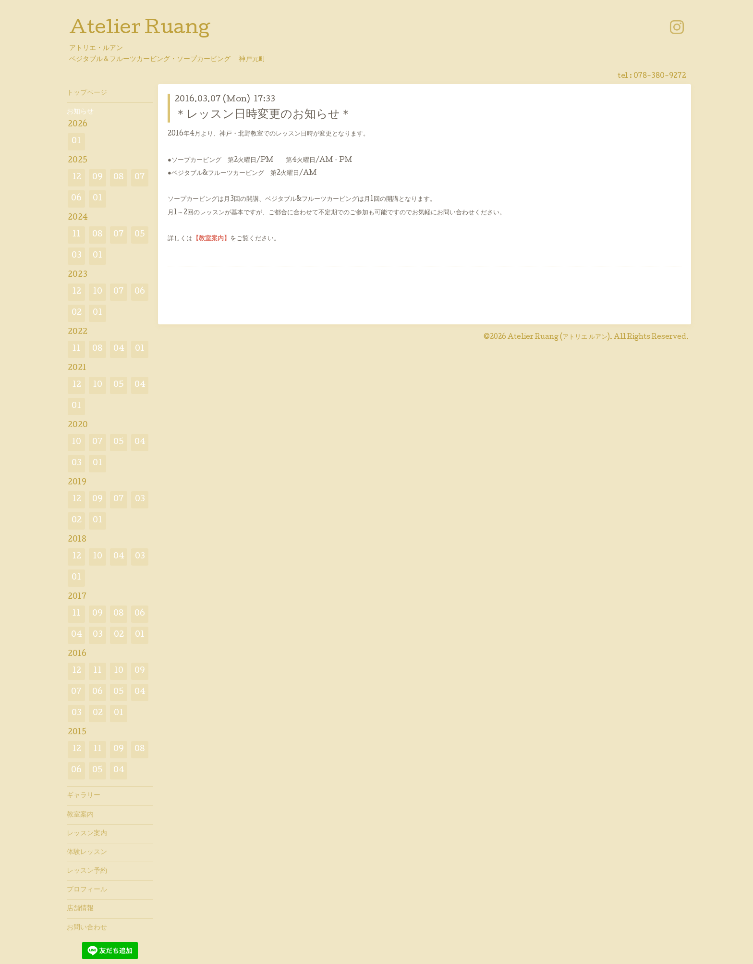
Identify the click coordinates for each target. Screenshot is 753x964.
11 (76, 235)
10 (97, 292)
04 (118, 349)
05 (139, 235)
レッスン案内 (87, 834)
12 (76, 177)
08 (118, 177)
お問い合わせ (87, 928)
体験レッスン (87, 852)
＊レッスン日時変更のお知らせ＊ (263, 115)
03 (77, 256)
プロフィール (87, 890)
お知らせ (80, 112)
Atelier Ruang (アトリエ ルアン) (559, 337)
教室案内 (80, 815)
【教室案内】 (211, 238)
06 (76, 199)
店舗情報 (80, 909)
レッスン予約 (87, 871)
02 (77, 313)
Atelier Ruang (139, 29)
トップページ (87, 93)
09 (97, 177)
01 (76, 141)
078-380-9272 (659, 76)
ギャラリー (83, 796)
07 (139, 177)
